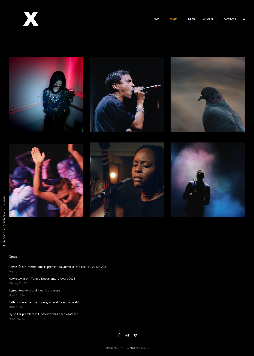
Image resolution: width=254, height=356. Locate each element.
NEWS (191, 18)
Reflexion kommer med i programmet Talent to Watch (44, 302)
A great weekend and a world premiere (34, 290)
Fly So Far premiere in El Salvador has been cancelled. (44, 314)
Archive (210, 18)
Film (158, 18)
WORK (175, 18)
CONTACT (230, 18)
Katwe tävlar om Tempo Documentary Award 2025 (42, 279)
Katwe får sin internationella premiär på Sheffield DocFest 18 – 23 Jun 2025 (58, 267)
